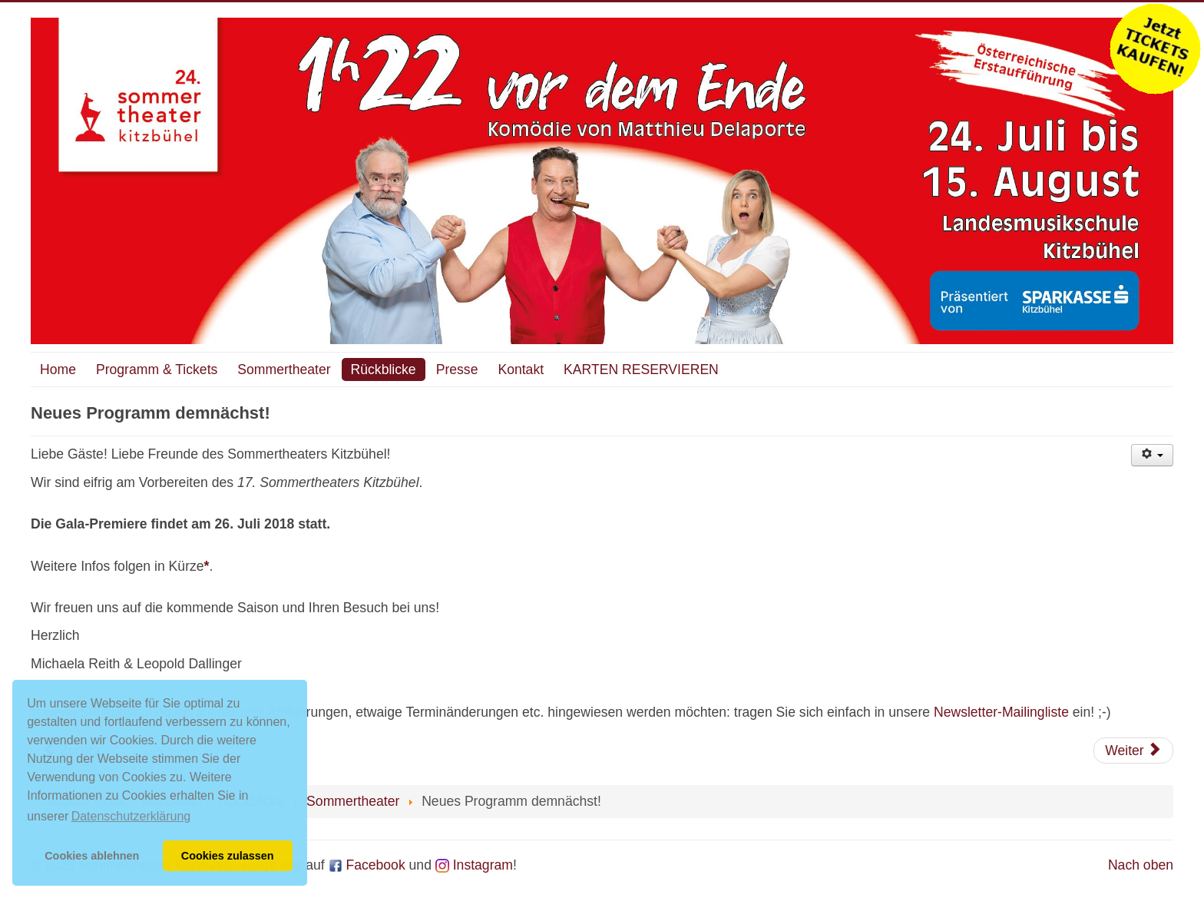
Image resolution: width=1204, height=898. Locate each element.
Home (58, 369)
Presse (457, 369)
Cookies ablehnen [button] (92, 856)
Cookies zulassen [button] (227, 856)
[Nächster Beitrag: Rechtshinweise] (1133, 750)
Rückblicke (383, 369)
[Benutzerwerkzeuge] (1152, 455)
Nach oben (1140, 865)
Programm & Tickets (156, 369)
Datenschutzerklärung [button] (131, 816)
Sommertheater (283, 369)
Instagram (474, 865)
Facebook (367, 865)
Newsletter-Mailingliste (1001, 712)
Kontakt (521, 369)
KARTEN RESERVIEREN (641, 369)
